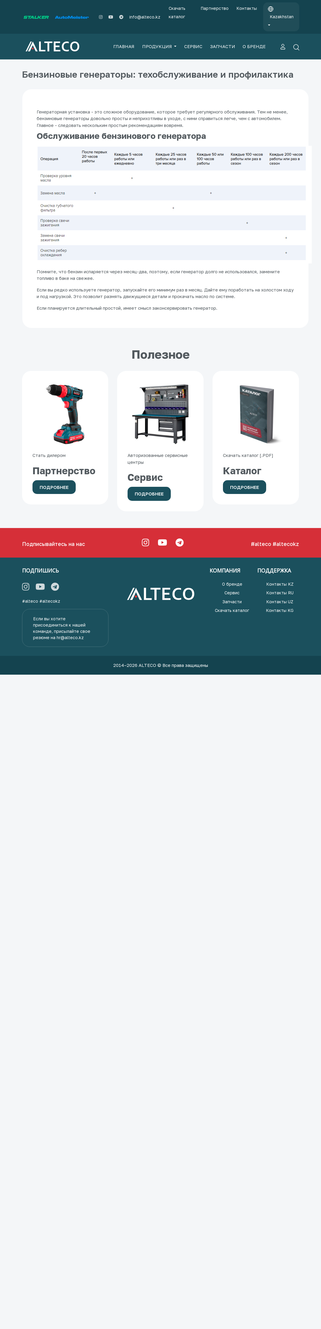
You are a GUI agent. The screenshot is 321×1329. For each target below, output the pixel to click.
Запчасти (232, 601)
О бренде (232, 584)
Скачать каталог (177, 12)
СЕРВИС (193, 46)
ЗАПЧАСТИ (222, 46)
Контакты (246, 8)
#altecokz (286, 544)
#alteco (261, 544)
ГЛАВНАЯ (123, 46)
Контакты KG (280, 610)
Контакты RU (280, 592)
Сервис (232, 592)
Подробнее (54, 487)
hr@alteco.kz (70, 637)
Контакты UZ (279, 601)
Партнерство (215, 8)
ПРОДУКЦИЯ (157, 46)
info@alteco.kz (144, 16)
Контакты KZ (280, 584)
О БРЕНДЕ (254, 46)
